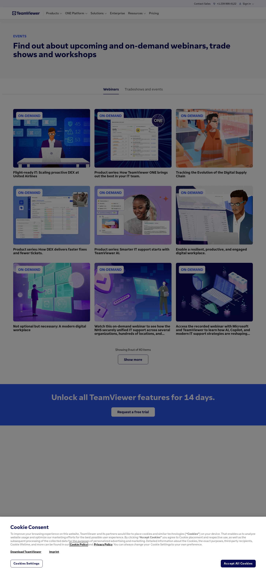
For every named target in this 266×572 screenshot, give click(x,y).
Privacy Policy (103, 544)
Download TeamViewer (25, 552)
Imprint (54, 552)
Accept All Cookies (238, 563)
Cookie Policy (79, 544)
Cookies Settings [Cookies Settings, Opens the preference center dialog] (27, 563)
